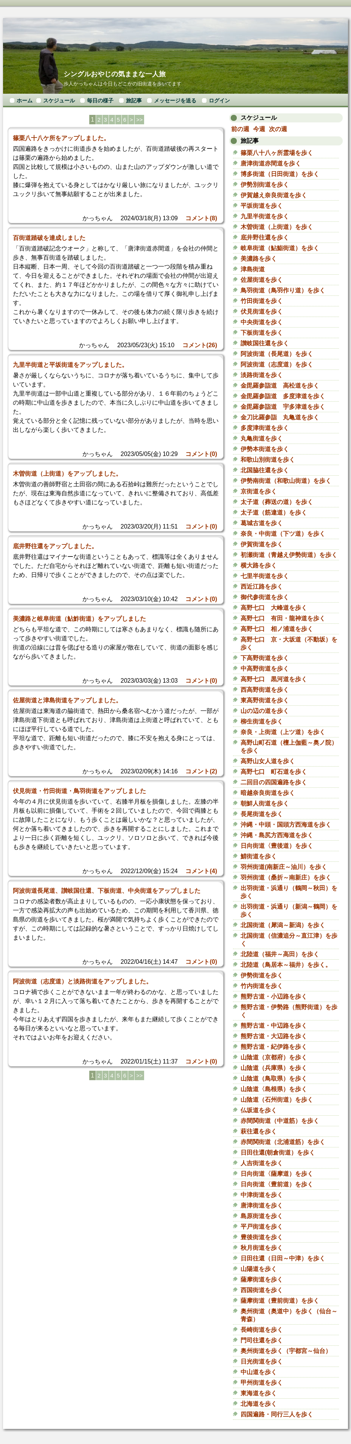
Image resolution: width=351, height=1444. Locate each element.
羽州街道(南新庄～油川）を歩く (284, 867)
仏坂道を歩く (259, 1110)
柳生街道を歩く (262, 721)
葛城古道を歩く (262, 523)
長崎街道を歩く (262, 1330)
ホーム (25, 100)
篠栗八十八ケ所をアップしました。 (61, 138)
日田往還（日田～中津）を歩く (283, 1258)
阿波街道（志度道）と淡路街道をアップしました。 (82, 981)
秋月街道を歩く (262, 1248)
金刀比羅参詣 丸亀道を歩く (280, 417)
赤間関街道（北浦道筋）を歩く (283, 1142)
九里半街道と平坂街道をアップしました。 (70, 365)
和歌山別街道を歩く (268, 459)
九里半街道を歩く (265, 216)
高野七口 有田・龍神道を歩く (283, 618)
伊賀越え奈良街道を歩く (274, 195)
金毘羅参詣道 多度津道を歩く (283, 396)
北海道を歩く (259, 1404)
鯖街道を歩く (259, 856)
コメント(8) (201, 218)
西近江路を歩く (262, 586)
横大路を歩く (259, 565)
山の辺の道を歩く (265, 711)
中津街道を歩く (262, 1195)
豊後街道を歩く (262, 1237)
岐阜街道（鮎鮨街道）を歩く (280, 248)
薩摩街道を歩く (262, 1279)
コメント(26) (199, 345)
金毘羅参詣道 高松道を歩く (280, 385)
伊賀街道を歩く (262, 544)
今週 (259, 129)
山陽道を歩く (259, 1269)
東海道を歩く (259, 1393)
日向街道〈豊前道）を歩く (277, 1184)
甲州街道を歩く (262, 1382)
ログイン (219, 100)
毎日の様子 (100, 100)
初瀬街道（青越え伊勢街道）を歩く (289, 555)
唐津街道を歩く (262, 1205)
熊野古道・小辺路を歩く (274, 996)
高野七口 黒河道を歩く (274, 679)
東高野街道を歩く (265, 700)
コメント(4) (201, 871)
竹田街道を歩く (262, 301)
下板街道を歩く (262, 332)
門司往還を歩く (262, 1340)
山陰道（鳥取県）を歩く (274, 1078)
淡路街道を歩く (262, 375)
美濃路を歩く (259, 258)
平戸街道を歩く (262, 1226)
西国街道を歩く (262, 1290)
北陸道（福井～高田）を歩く (280, 954)
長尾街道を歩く (262, 814)
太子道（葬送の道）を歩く (277, 502)
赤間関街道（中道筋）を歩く (280, 1121)
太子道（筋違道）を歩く (274, 512)
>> (139, 120)
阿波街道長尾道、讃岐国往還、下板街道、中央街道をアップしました (106, 890)
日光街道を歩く (262, 1361)
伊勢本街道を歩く (265, 449)
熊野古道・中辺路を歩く (274, 1025)
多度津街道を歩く (265, 428)
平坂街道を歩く (262, 206)
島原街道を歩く (262, 1216)
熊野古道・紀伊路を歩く (274, 1047)
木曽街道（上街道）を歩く (277, 227)
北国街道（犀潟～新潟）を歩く (283, 925)
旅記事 (134, 100)
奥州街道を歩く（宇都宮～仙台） (286, 1351)
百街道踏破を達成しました (49, 238)
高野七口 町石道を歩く (274, 771)
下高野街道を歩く (265, 658)
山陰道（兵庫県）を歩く (274, 1068)
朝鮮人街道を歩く (265, 803)
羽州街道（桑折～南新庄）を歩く (286, 877)
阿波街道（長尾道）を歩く (277, 354)
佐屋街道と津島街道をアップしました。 (67, 700)
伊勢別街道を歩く (265, 184)
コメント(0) (201, 454)
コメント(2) (201, 771)
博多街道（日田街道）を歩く (280, 174)
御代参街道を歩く (265, 597)
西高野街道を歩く (265, 689)
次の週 (278, 129)
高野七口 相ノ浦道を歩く (277, 629)
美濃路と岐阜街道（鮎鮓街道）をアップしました (79, 618)
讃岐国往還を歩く (265, 343)
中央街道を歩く (262, 322)
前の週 (240, 129)
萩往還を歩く (259, 1131)
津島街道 (253, 269)
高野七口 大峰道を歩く (274, 608)
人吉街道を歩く (262, 1163)
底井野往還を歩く (265, 237)
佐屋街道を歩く (262, 280)
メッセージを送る (175, 100)
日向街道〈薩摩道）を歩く (277, 1173)
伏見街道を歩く (262, 311)
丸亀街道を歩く (262, 438)
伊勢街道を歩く (262, 975)
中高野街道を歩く (265, 668)
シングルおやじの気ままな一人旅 (115, 74)
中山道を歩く (259, 1372)
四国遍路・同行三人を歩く (280, 1414)
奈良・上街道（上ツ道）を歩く (283, 732)
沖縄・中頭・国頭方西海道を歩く (286, 824)
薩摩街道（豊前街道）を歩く (280, 1300)
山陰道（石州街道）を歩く (277, 1099)
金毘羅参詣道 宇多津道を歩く (283, 407)
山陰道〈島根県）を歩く (274, 1089)
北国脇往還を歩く (265, 470)
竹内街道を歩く (262, 986)
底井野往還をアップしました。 (55, 546)
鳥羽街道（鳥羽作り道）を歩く (283, 290)
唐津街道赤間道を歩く (271, 163)
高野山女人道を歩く (268, 761)
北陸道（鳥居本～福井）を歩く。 (286, 965)
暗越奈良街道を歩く (268, 793)
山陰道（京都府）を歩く (274, 1057)
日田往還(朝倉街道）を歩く (278, 1152)
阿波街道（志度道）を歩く (277, 364)
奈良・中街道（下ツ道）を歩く (283, 533)
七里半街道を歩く (265, 576)
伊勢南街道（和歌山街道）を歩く (286, 481)
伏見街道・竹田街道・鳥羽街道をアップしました (79, 791)
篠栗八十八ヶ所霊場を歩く (277, 153)
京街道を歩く (259, 491)
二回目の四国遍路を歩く (274, 782)
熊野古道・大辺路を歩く (274, 1036)
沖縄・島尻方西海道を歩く (277, 835)
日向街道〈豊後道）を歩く (277, 846)
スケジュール (59, 100)
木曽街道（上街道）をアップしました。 (67, 473)
